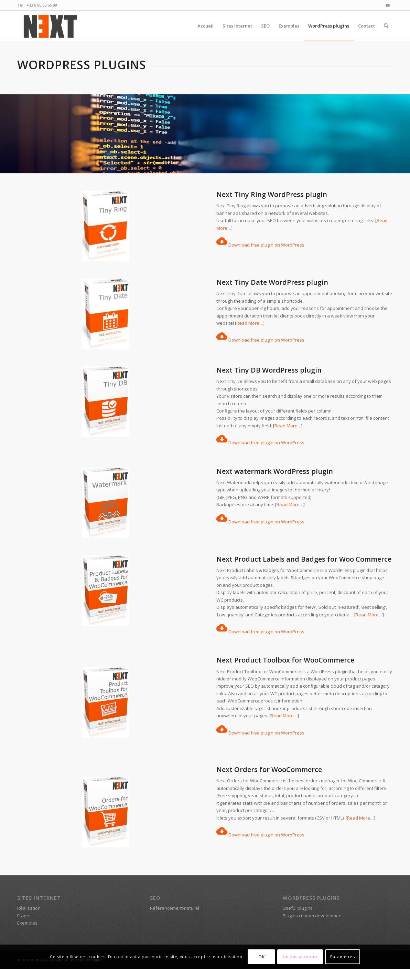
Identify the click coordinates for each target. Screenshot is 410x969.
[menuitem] (205, 26)
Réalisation (29, 908)
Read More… (249, 323)
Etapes (24, 916)
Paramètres (342, 957)
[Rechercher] (386, 26)
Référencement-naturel (174, 908)
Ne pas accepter (299, 957)
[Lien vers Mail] (387, 5)
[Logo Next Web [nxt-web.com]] (50, 26)
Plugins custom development (313, 916)
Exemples (27, 923)
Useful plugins (298, 908)
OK (261, 957)
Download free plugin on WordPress (260, 245)
